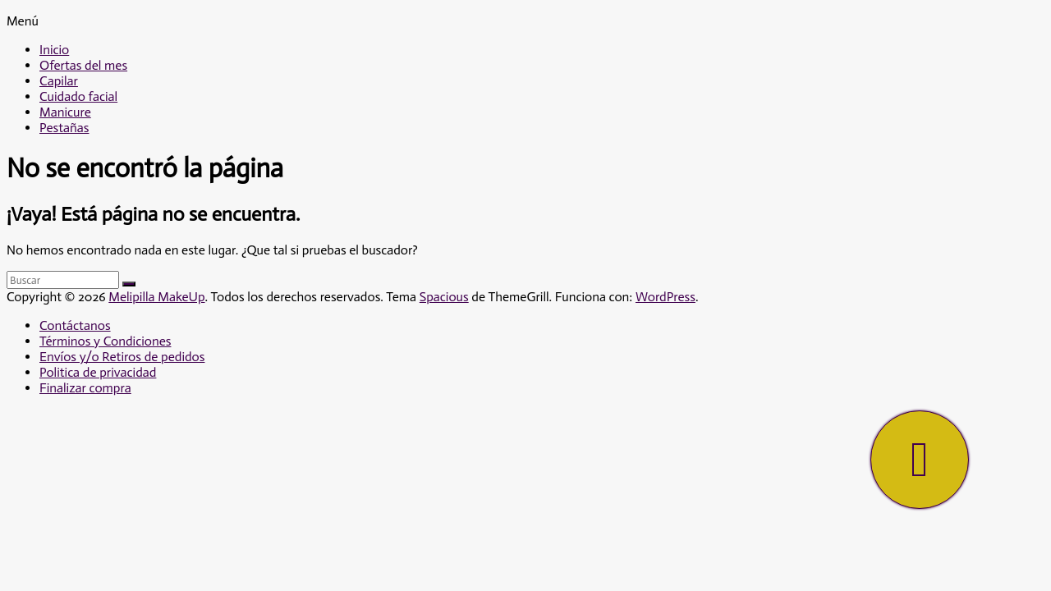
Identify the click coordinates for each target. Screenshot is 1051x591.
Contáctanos (75, 325)
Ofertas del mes (83, 65)
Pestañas (64, 127)
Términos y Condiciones (105, 341)
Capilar (58, 81)
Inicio (54, 49)
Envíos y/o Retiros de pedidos (121, 356)
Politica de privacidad (97, 372)
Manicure (65, 112)
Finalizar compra (85, 388)
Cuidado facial (78, 96)
